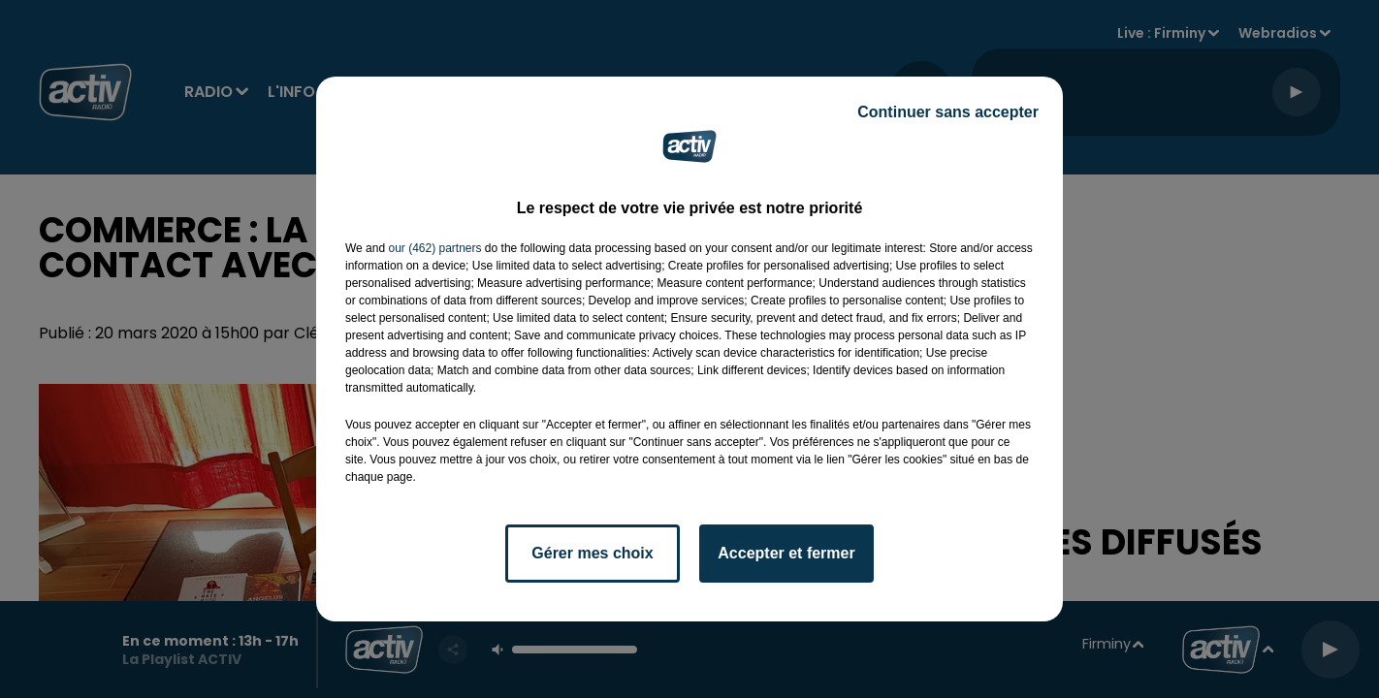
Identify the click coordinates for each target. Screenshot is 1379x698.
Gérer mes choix (592, 553)
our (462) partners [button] (434, 248)
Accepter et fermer (786, 553)
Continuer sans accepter (948, 112)
